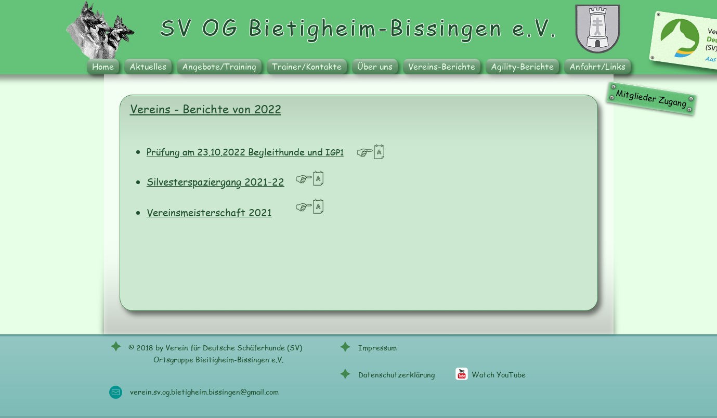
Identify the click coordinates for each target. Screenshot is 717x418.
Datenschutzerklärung (396, 374)
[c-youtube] (461, 374)
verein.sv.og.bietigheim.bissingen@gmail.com (204, 391)
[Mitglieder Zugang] (651, 98)
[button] (219, 66)
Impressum (377, 347)
